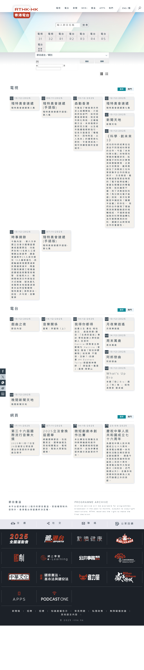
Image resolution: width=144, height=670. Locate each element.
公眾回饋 (127, 523)
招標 (42, 611)
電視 (57, 9)
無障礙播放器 (119, 611)
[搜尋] (140, 7)
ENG (124, 8)
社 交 (57, 523)
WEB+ (83, 9)
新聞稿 (17, 611)
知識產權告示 (60, 611)
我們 (110, 9)
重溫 (92, 9)
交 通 (22, 523)
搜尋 (102, 61)
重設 (87, 61)
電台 (65, 9)
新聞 (74, 9)
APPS (101, 9)
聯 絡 (92, 523)
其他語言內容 (70, 614)
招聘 (30, 611)
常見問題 (81, 611)
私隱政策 (98, 611)
